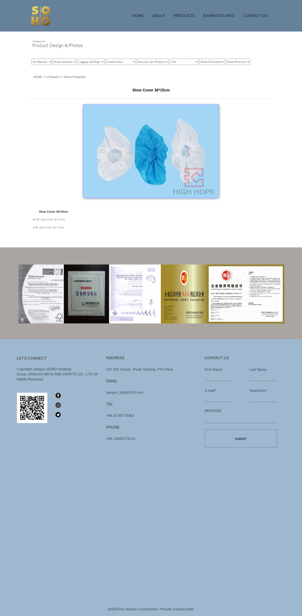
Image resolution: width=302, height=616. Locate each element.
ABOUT (158, 16)
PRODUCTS (184, 16)
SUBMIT (241, 439)
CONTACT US (255, 16)
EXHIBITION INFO (219, 16)
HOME (138, 16)
